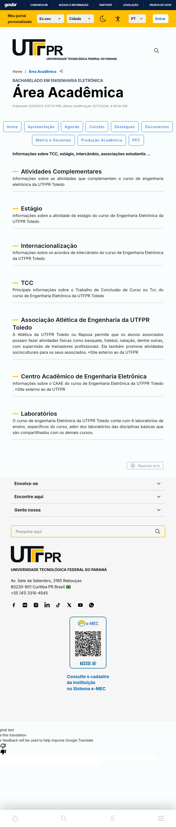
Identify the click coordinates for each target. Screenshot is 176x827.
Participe (106, 5)
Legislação (130, 5)
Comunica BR (39, 5)
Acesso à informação (73, 5)
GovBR (10, 5)
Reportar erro (145, 465)
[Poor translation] (3, 749)
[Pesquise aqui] (83, 531)
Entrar (160, 19)
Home (17, 71)
